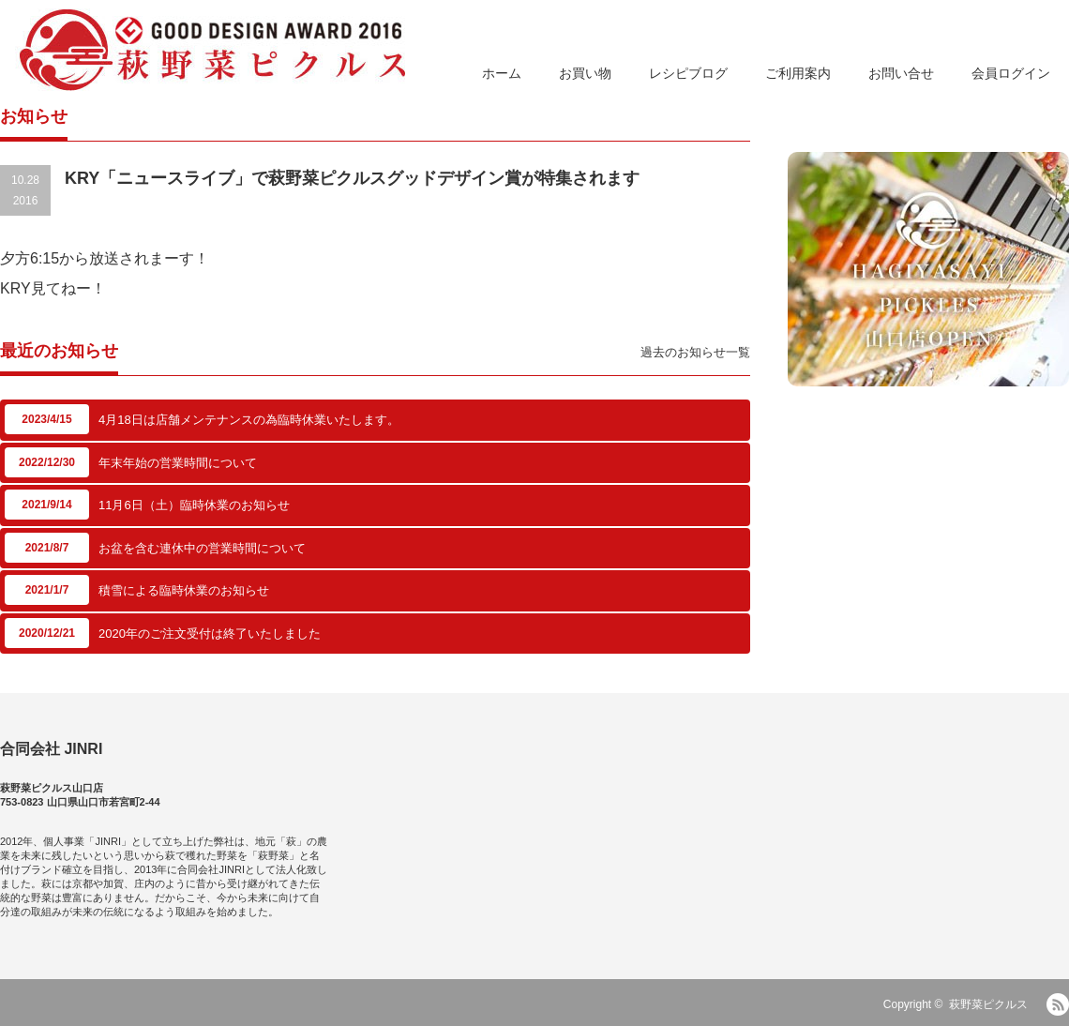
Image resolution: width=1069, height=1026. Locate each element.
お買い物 (585, 73)
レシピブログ (688, 73)
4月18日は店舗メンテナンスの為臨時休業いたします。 (248, 420)
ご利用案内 (798, 73)
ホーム (501, 73)
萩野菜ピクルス (988, 1004)
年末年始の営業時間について (177, 463)
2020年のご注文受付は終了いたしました (209, 633)
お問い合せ (901, 73)
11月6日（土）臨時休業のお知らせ (194, 505)
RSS (1057, 1004)
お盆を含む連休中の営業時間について (202, 548)
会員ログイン (1010, 73)
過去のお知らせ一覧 (695, 352)
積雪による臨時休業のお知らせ (183, 590)
